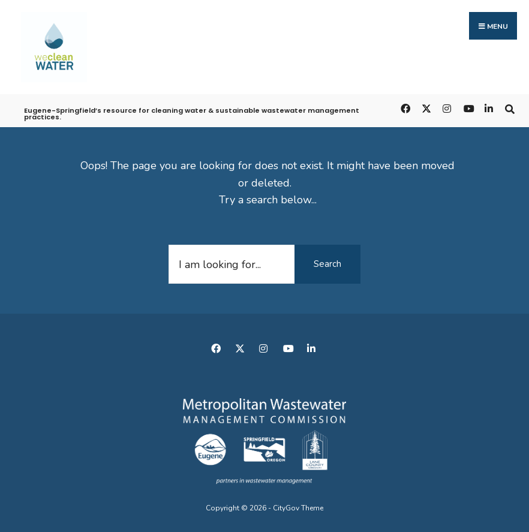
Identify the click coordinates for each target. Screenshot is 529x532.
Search (327, 264)
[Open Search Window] (509, 108)
